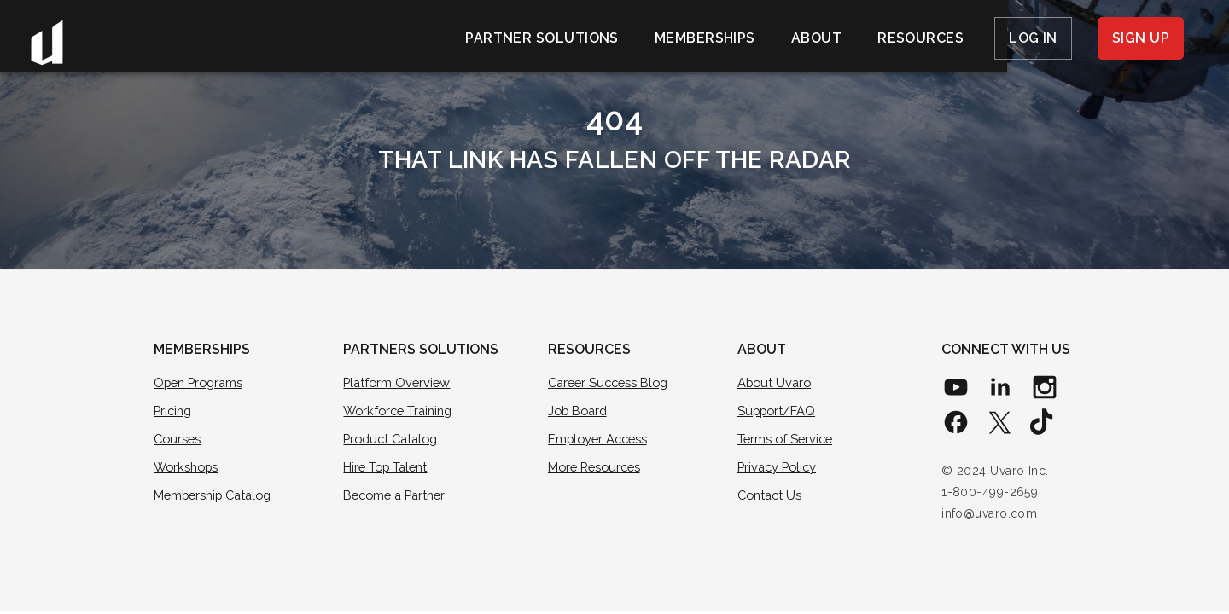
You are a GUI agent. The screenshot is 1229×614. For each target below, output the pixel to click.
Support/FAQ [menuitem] (778, 411)
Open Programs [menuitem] (201, 383)
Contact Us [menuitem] (771, 497)
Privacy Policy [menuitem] (779, 468)
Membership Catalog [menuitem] (217, 497)
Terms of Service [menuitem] (786, 440)
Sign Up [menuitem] (1140, 38)
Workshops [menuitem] (188, 468)
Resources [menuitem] (920, 38)
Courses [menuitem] (178, 440)
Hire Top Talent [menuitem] (388, 468)
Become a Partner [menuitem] (397, 497)
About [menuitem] (816, 38)
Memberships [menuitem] (705, 38)
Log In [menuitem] (1033, 38)
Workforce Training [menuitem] (401, 411)
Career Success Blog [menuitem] (611, 383)
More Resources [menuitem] (597, 468)
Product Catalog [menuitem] (394, 440)
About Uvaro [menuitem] (776, 383)
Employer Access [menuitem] (600, 440)
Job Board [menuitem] (580, 411)
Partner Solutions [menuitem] (542, 38)
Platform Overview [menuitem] (398, 383)
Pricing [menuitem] (174, 411)
